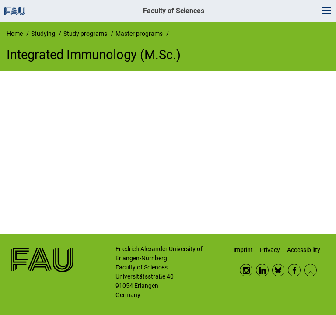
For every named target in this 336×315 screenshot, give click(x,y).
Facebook (294, 270)
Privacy (270, 249)
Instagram (246, 270)
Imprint (243, 249)
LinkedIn (262, 270)
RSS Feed (310, 270)
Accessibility (303, 249)
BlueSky (278, 270)
